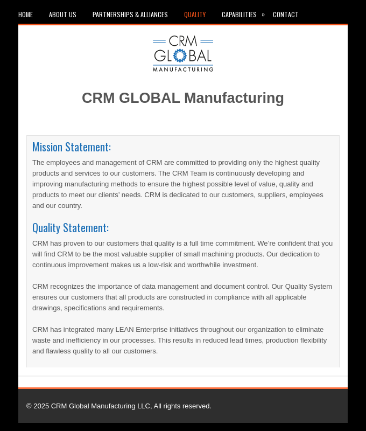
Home (25, 14)
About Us (62, 14)
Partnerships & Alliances (130, 14)
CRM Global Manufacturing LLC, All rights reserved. (131, 406)
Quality (195, 14)
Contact (286, 14)
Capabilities (247, 12)
